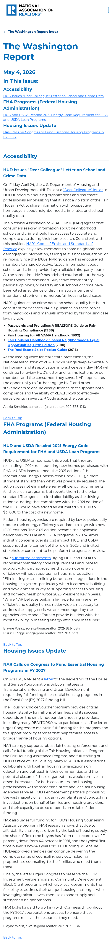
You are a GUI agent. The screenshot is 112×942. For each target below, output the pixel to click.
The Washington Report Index (30, 32)
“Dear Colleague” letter (83, 190)
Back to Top (12, 418)
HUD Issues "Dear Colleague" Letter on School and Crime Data (53, 96)
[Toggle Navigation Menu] (105, 10)
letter (49, 679)
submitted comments (31, 558)
